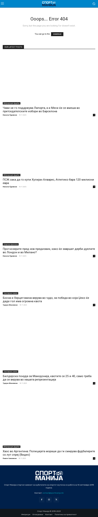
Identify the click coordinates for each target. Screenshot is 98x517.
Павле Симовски (10, 458)
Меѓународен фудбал (12, 103)
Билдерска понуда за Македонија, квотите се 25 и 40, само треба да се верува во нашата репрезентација (47, 377)
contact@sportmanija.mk (53, 493)
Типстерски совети (10, 293)
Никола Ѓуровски (10, 115)
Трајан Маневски (10, 305)
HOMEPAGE (57, 34)
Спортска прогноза (11, 244)
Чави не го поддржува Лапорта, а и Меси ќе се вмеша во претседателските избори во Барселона (41, 109)
